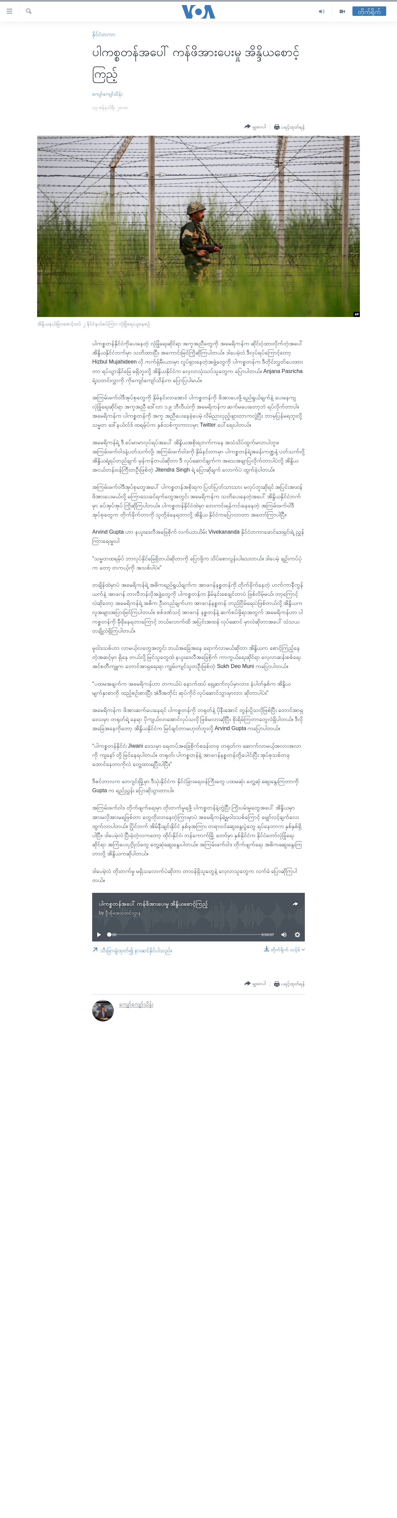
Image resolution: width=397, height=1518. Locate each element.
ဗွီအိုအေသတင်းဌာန (123, 912)
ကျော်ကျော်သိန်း (107, 94)
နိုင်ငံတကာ (103, 34)
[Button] (255, 126)
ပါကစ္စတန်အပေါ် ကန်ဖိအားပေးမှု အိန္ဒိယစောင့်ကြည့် (153, 904)
